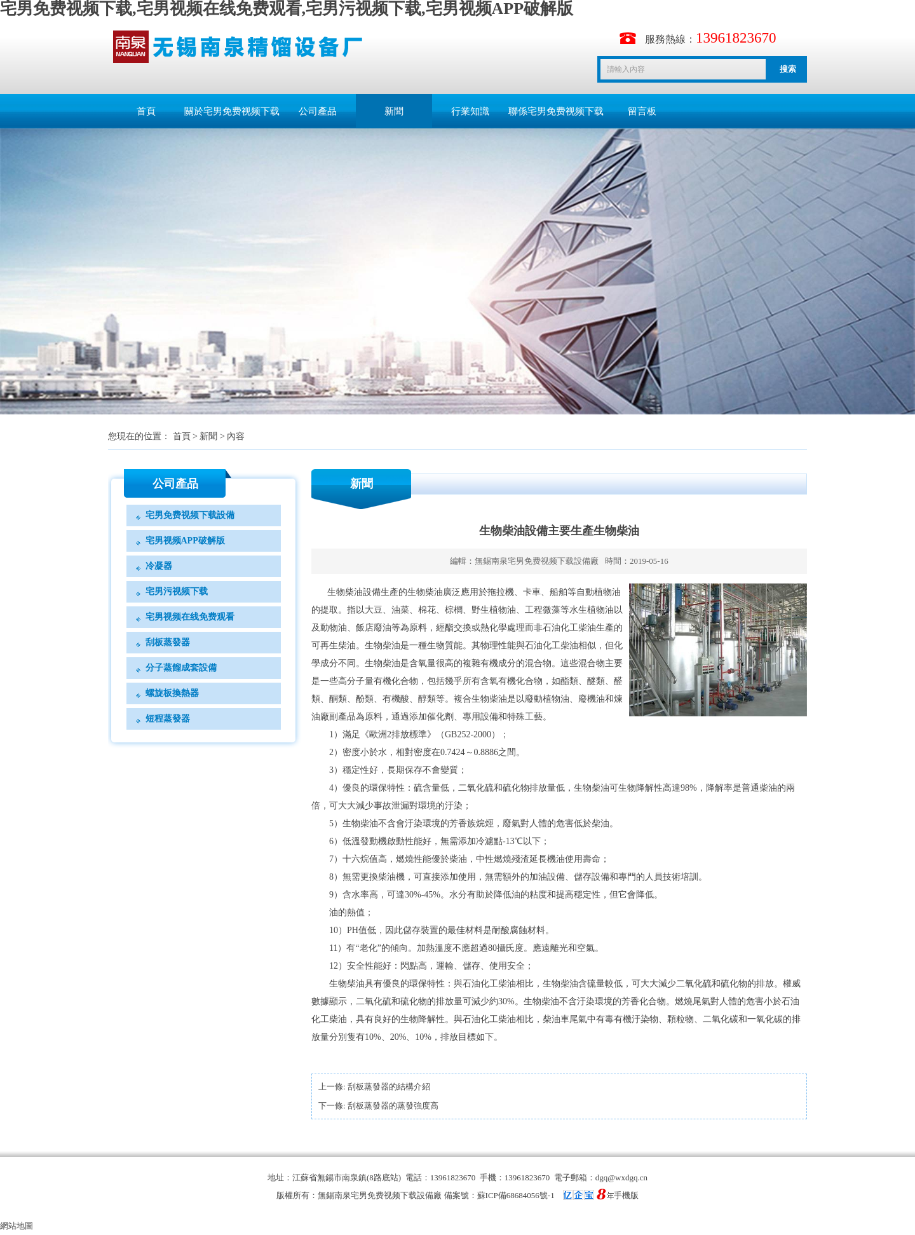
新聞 (393, 111)
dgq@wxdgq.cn (621, 1177)
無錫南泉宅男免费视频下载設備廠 (537, 561)
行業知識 (470, 111)
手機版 (626, 1195)
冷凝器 (159, 566)
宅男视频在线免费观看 (190, 617)
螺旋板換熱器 (172, 693)
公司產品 (318, 111)
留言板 (642, 111)
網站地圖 (16, 1226)
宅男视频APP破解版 (185, 540)
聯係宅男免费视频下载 (556, 111)
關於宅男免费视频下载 (232, 111)
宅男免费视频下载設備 (190, 515)
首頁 (146, 111)
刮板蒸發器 (168, 642)
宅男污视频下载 (177, 591)
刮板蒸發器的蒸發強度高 (393, 1105)
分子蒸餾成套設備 (181, 667)
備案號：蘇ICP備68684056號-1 (529, 1195)
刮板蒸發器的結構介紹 (389, 1086)
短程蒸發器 (168, 718)
